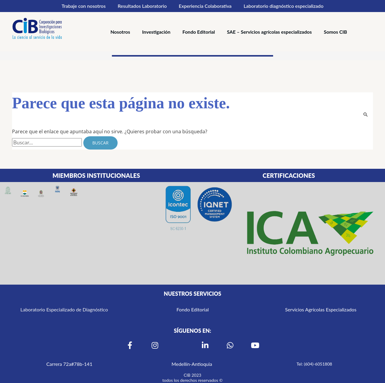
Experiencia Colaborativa (205, 6)
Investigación (156, 32)
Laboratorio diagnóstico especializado (283, 6)
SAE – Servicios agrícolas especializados (269, 32)
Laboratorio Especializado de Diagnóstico (64, 309)
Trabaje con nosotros (84, 6)
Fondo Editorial (199, 32)
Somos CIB (335, 32)
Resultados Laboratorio (142, 6)
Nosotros (120, 32)
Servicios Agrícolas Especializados (321, 309)
